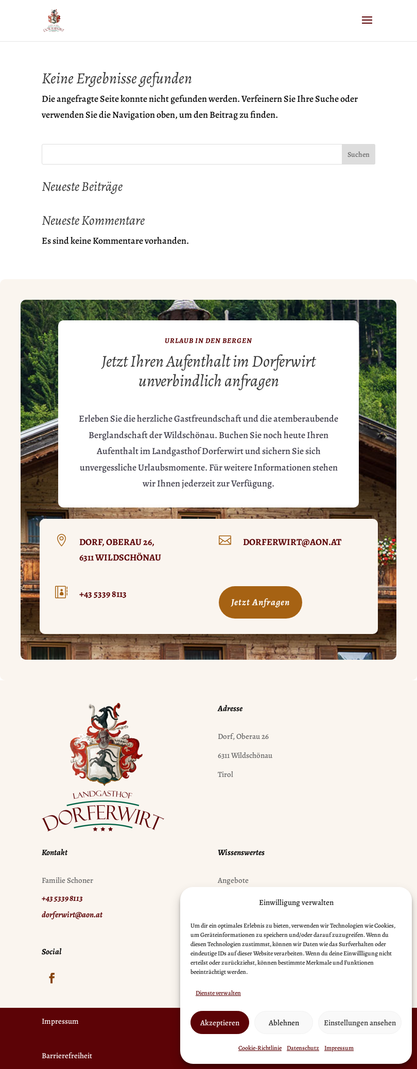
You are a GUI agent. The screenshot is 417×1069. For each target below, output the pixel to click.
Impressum (339, 1048)
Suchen (359, 154)
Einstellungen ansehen (360, 1023)
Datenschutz (303, 1048)
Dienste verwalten (218, 993)
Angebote (233, 880)
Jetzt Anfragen (260, 602)
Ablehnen (284, 1023)
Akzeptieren (219, 1023)
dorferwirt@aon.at (292, 542)
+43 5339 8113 (103, 594)
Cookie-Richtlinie (260, 1048)
